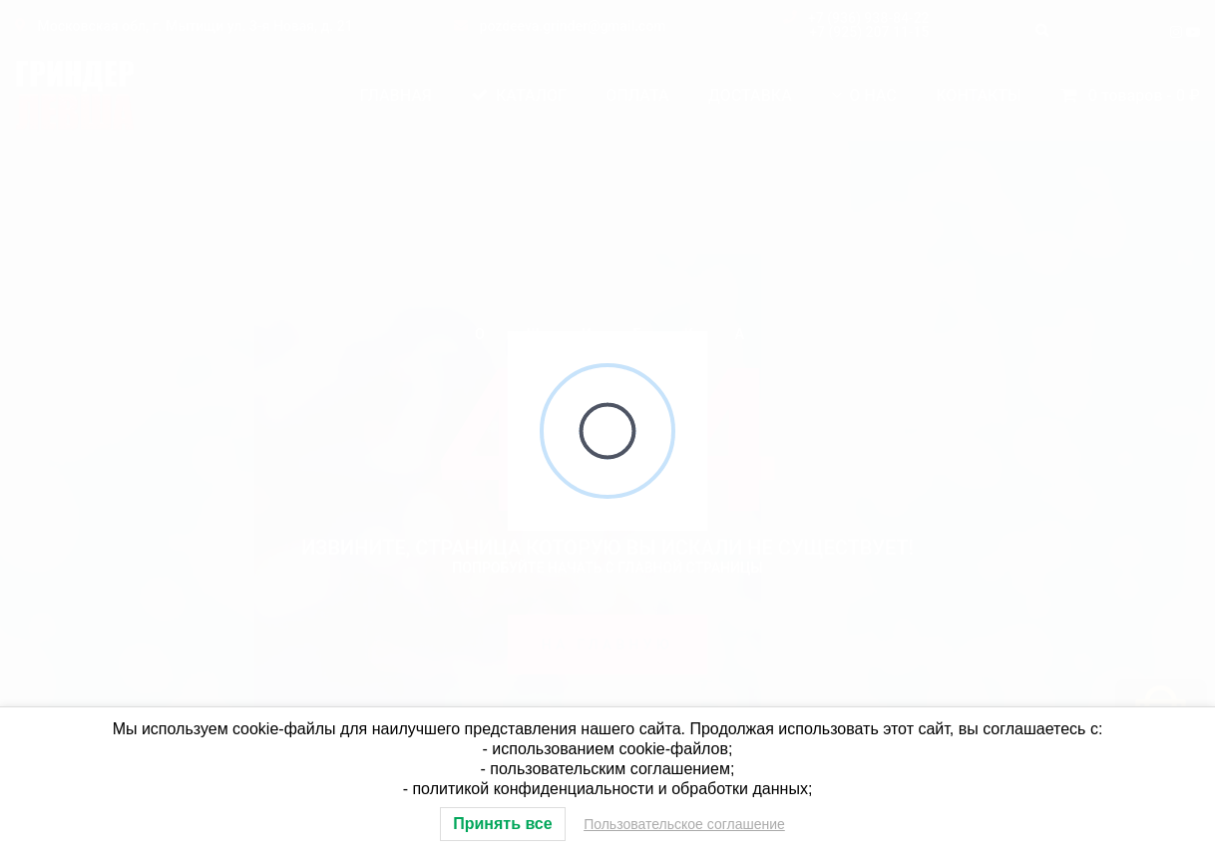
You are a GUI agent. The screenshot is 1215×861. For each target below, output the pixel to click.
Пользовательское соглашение (684, 824)
